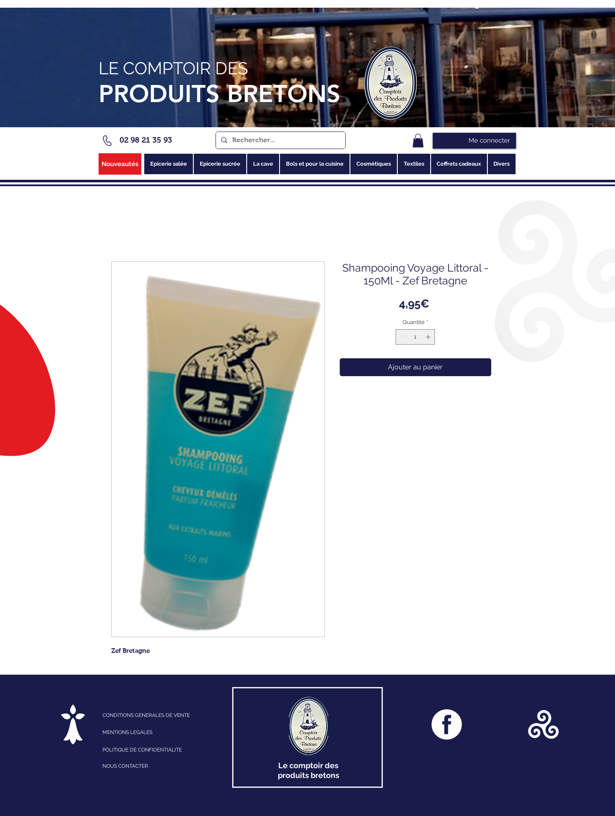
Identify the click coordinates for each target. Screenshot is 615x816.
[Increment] (429, 337)
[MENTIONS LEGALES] (139, 732)
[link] (418, 140)
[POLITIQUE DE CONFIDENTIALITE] (150, 749)
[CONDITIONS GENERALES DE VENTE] (159, 715)
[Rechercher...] (279, 140)
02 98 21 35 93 (146, 140)
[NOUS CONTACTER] (150, 766)
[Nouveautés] (120, 164)
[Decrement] (402, 337)
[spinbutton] (415, 337)
